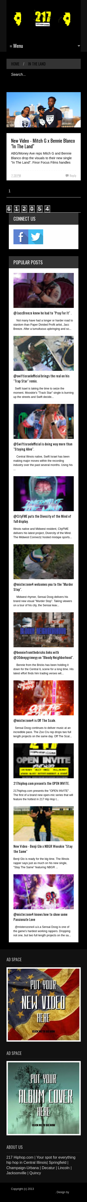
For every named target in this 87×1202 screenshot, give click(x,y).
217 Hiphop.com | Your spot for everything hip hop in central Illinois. (42, 1190)
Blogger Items (19, 1195)
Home (15, 64)
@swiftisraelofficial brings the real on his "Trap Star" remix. (41, 378)
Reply (73, 175)
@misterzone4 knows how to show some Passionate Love (40, 917)
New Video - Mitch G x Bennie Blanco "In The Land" (43, 143)
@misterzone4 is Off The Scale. (34, 720)
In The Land (37, 64)
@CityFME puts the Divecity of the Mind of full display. (42, 518)
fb (20, 236)
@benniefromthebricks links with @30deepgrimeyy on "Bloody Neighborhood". (43, 655)
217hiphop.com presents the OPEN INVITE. (41, 783)
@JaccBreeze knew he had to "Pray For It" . (42, 312)
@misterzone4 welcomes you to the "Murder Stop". (43, 587)
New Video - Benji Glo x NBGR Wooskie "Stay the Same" (42, 849)
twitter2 (35, 236)
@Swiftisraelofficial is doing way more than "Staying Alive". (42, 446)
